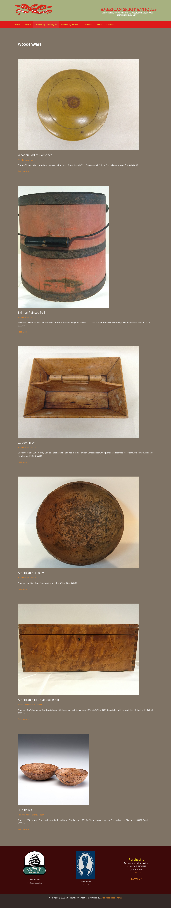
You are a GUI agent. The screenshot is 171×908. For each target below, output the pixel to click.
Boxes (20, 704)
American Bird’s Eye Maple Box (39, 700)
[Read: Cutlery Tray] (78, 392)
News (95, 24)
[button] (53, 24)
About (27, 24)
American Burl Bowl (31, 572)
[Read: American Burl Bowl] (78, 522)
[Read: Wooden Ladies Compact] (78, 104)
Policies (85, 24)
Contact (105, 24)
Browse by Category (44, 24)
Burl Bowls (25, 810)
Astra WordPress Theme (111, 897)
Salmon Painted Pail (32, 312)
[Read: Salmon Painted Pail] (63, 246)
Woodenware (24, 160)
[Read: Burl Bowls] (53, 769)
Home (17, 24)
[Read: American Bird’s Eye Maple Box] (78, 649)
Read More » (23, 171)
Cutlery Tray (26, 442)
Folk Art (21, 814)
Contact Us (136, 872)
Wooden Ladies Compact (35, 155)
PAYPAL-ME (136, 879)
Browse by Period (68, 24)
